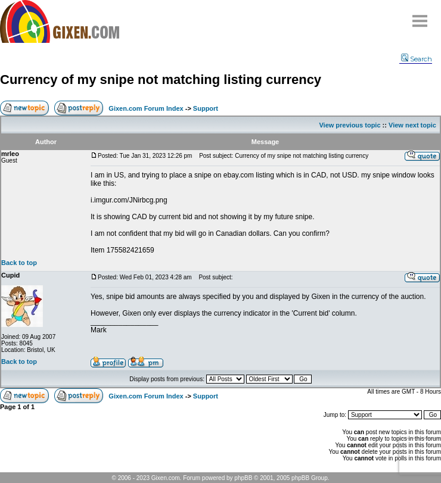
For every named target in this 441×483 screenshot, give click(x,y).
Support (205, 108)
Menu (420, 16)
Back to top (19, 262)
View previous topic (349, 125)
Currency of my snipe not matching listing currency (160, 79)
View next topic (412, 125)
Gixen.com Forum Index (145, 108)
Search (416, 59)
